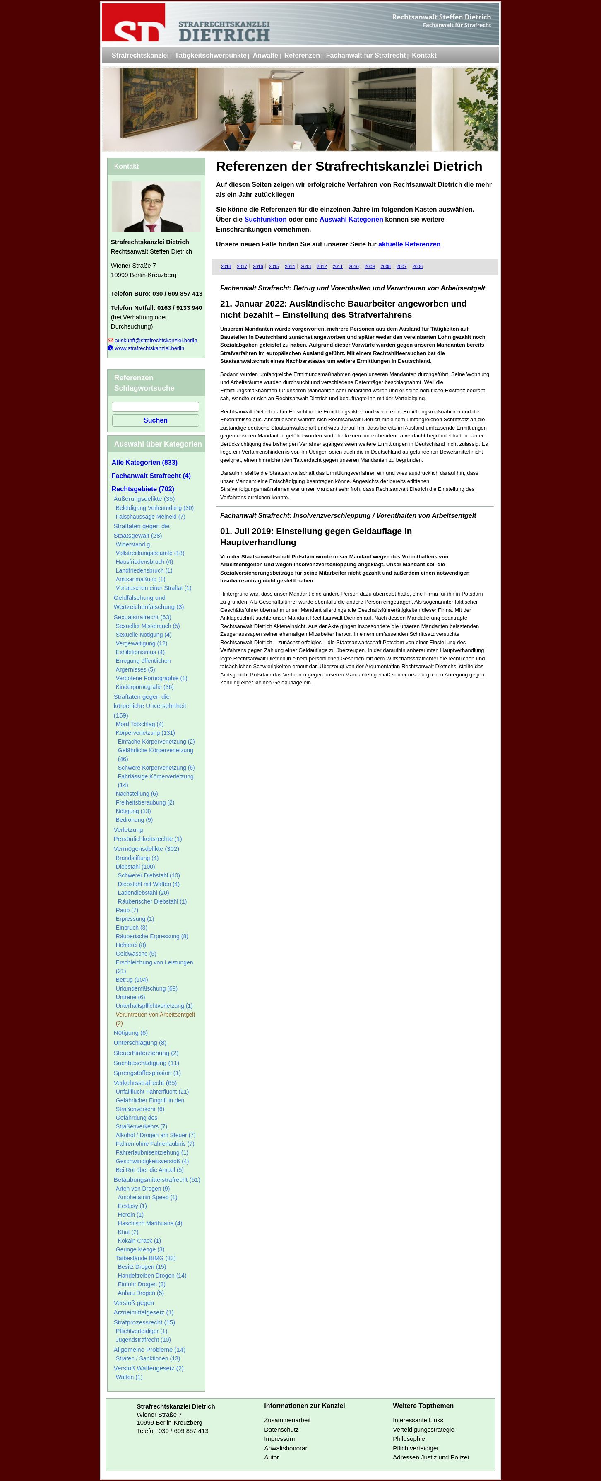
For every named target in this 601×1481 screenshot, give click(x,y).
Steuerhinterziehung (146, 1052)
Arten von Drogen (143, 1188)
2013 (306, 266)
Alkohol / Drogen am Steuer (156, 1135)
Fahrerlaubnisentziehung (152, 1152)
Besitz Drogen (142, 1267)
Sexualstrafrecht (142, 617)
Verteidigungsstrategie (423, 1429)
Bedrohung (134, 820)
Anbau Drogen (141, 1293)
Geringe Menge (140, 1249)
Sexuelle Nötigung (144, 634)
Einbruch (131, 927)
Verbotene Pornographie (152, 678)
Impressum (279, 1438)
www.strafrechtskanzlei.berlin (146, 348)
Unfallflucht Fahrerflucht (152, 1091)
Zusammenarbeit (287, 1419)
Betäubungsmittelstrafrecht (157, 1179)
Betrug (132, 979)
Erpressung (135, 919)
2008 (385, 266)
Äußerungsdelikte (144, 498)
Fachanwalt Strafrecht (151, 475)
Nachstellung (137, 793)
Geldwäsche (136, 953)
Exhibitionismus (140, 652)
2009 (370, 266)
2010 (353, 266)
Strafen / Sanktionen (148, 1358)
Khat (128, 1232)
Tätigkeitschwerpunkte (211, 55)
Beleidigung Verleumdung (155, 508)
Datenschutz (281, 1429)
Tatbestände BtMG (146, 1258)
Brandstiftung (137, 858)
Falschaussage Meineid (150, 516)
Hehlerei (131, 945)
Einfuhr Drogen (142, 1284)
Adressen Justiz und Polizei (431, 1457)
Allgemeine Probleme (149, 1349)
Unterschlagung (140, 1042)
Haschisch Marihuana (150, 1223)
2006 (418, 266)
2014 (290, 266)
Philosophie (409, 1438)
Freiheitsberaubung (145, 802)
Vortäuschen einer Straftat (154, 588)
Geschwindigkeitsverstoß (152, 1161)
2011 (338, 266)
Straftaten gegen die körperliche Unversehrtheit (150, 706)
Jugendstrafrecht (143, 1339)
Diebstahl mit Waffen (149, 884)
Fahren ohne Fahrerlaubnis (155, 1143)
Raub (127, 910)
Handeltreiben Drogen (152, 1275)
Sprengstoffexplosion (147, 1072)
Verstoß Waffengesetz (149, 1368)
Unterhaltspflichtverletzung (154, 1006)
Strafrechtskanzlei (140, 55)
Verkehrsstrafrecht (145, 1082)
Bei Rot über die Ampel (150, 1170)
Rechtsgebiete (143, 489)
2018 (226, 266)
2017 (242, 266)
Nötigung (133, 811)
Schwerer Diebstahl (149, 875)
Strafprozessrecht (144, 1322)
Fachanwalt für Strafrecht (366, 55)
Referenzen (302, 55)
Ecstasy (132, 1206)
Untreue (130, 997)
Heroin (131, 1214)
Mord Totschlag (140, 724)
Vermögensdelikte (146, 848)
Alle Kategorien (145, 462)
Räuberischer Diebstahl (152, 901)
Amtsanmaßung (141, 579)
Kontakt (424, 55)
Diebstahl (135, 866)
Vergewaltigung (142, 643)
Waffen (129, 1377)
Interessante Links (418, 1419)
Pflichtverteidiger (142, 1331)
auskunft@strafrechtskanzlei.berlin (152, 340)
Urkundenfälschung (147, 988)
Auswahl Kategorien (351, 219)
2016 (258, 266)
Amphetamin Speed (148, 1197)
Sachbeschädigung (146, 1062)
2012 (322, 266)
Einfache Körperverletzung (156, 741)
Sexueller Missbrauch (148, 626)
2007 (401, 266)
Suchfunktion (266, 219)
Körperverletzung (145, 733)
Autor (271, 1457)
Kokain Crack (139, 1240)
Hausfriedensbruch (144, 561)
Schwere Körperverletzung (156, 767)
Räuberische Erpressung (152, 936)
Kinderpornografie (145, 687)
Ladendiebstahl (143, 892)
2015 (274, 266)
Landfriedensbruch (144, 570)
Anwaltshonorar (285, 1448)
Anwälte (265, 55)
